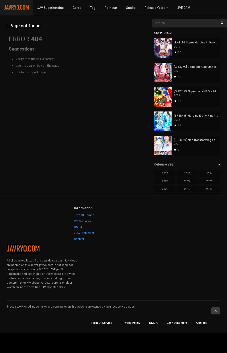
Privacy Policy (82, 221)
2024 (209, 173)
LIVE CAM (183, 8)
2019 (187, 189)
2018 (209, 189)
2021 (209, 181)
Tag (93, 8)
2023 (165, 181)
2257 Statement (84, 233)
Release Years (155, 8)
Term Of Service (84, 215)
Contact (79, 239)
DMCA (78, 227)
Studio (131, 8)
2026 (165, 173)
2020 (165, 189)
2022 (187, 181)
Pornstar (110, 8)
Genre (76, 8)
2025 (187, 173)
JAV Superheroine (50, 8)
